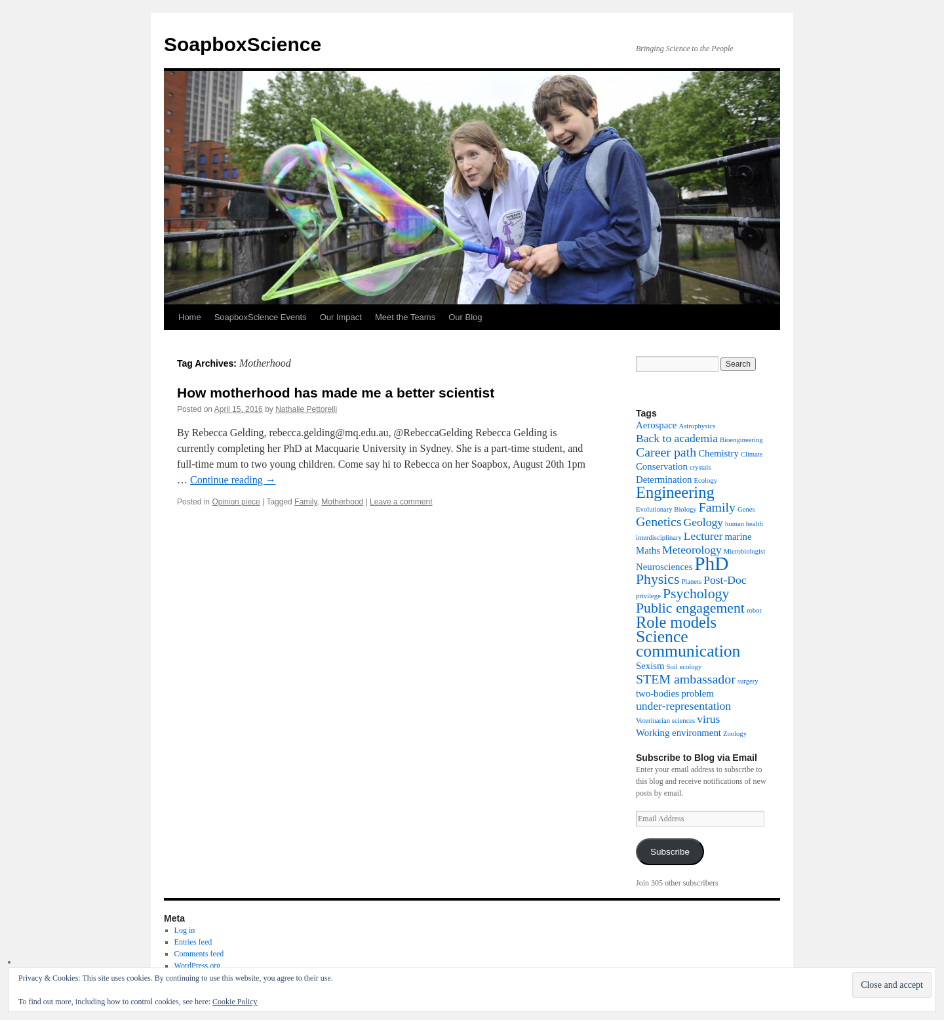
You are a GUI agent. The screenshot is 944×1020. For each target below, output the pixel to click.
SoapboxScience (242, 44)
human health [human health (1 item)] (744, 523)
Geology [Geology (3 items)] (704, 522)
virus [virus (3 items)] (708, 718)
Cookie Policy (234, 1001)
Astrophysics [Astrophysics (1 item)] (696, 426)
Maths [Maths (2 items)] (648, 550)
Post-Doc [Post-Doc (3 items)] (724, 579)
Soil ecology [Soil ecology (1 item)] (684, 666)
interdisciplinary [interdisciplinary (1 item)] (659, 537)
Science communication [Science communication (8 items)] (688, 644)
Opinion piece (236, 501)
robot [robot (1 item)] (754, 610)
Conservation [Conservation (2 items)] (662, 466)
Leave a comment (401, 501)
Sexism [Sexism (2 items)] (650, 666)
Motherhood (342, 501)
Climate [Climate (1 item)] (752, 454)
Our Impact (341, 317)
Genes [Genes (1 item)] (746, 509)
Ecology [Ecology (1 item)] (705, 480)
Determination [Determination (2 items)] (664, 479)
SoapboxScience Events (260, 317)
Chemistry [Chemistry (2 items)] (718, 453)
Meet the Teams (405, 317)
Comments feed (199, 953)
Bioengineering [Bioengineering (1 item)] (741, 439)
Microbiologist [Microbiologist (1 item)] (744, 551)
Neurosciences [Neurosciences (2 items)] (664, 566)
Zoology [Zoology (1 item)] (735, 733)
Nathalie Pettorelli (306, 409)
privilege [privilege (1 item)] (648, 596)
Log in (184, 930)
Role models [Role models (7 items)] (676, 622)
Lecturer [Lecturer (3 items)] (703, 535)
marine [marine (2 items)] (737, 536)
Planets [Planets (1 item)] (691, 581)
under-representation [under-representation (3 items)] (683, 705)
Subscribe (670, 852)
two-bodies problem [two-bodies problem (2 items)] (675, 693)
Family (305, 501)
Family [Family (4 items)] (717, 507)
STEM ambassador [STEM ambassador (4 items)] (686, 679)
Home (189, 317)
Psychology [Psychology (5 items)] (696, 594)
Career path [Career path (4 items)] (666, 452)
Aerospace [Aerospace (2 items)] (656, 425)
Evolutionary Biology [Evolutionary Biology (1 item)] (666, 509)
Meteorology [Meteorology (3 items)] (692, 549)
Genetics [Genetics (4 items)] (659, 521)
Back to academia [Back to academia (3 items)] (677, 438)
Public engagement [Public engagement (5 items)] (690, 608)
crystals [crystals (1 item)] (700, 467)
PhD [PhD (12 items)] (711, 563)
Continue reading (233, 479)
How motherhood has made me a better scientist (335, 392)
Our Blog (465, 317)
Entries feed (193, 942)
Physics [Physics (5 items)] (657, 579)
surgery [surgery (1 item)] (748, 681)
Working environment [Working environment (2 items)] (678, 732)
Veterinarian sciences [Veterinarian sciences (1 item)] (665, 720)
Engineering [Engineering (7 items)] (675, 492)
